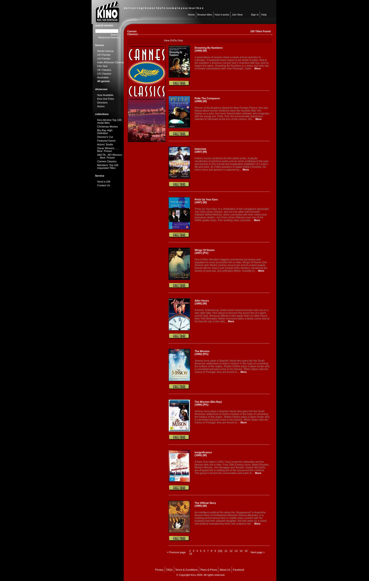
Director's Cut (105, 136)
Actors (100, 106)
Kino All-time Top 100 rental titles (109, 121)
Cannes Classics (106, 161)
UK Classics (104, 69)
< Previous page (176, 552)
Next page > (258, 552)
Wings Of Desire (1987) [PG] (205, 251)
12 (230, 550)
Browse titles (204, 14)
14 (241, 550)
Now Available (105, 95)
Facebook (238, 569)
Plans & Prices (208, 569)
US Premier (104, 58)
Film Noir (102, 66)
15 (246, 550)
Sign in (255, 14)
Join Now (237, 14)
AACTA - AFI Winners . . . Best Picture (110, 156)
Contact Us (103, 185)
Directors (102, 102)
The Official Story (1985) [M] (205, 504)
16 (190, 553)
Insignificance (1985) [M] (203, 454)
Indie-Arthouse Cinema (110, 62)
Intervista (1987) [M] (201, 150)
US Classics (104, 73)
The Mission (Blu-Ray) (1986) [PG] (208, 403)
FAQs (169, 569)
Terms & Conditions (186, 569)
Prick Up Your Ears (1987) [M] (206, 201)
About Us (225, 569)
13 (236, 550)
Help (264, 14)
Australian (103, 77)
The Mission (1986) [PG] (202, 352)
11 (226, 550)
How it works (222, 14)
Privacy (159, 569)
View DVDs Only (173, 40)
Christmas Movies (107, 126)
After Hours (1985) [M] (202, 302)
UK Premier (104, 54)
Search (114, 34)
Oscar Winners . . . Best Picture (108, 149)
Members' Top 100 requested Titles (107, 166)
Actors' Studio (105, 144)
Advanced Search (108, 37)
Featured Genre (106, 140)
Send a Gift (103, 181)
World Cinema (105, 51)
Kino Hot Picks (105, 98)
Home (191, 14)
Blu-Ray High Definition (104, 132)
